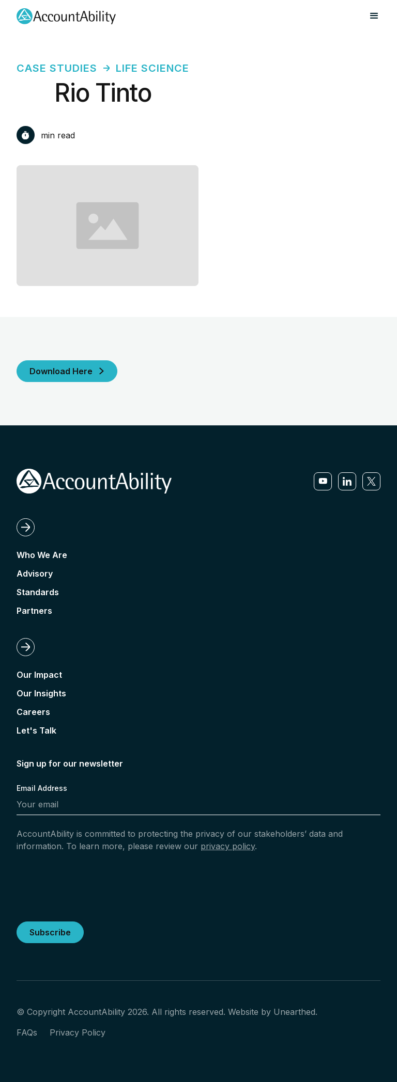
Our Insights (41, 693)
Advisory (35, 573)
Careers (33, 712)
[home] (66, 16)
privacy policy (228, 846)
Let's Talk (36, 730)
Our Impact (39, 675)
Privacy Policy (77, 1032)
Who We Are (42, 555)
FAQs (27, 1032)
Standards (38, 592)
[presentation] (95, 885)
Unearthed (294, 1012)
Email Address (42, 788)
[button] (374, 16)
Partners (34, 611)
